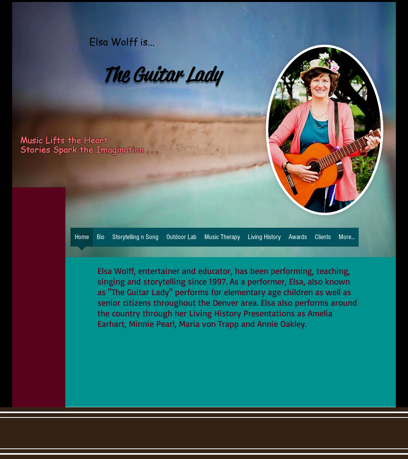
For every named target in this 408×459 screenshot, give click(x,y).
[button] (264, 239)
